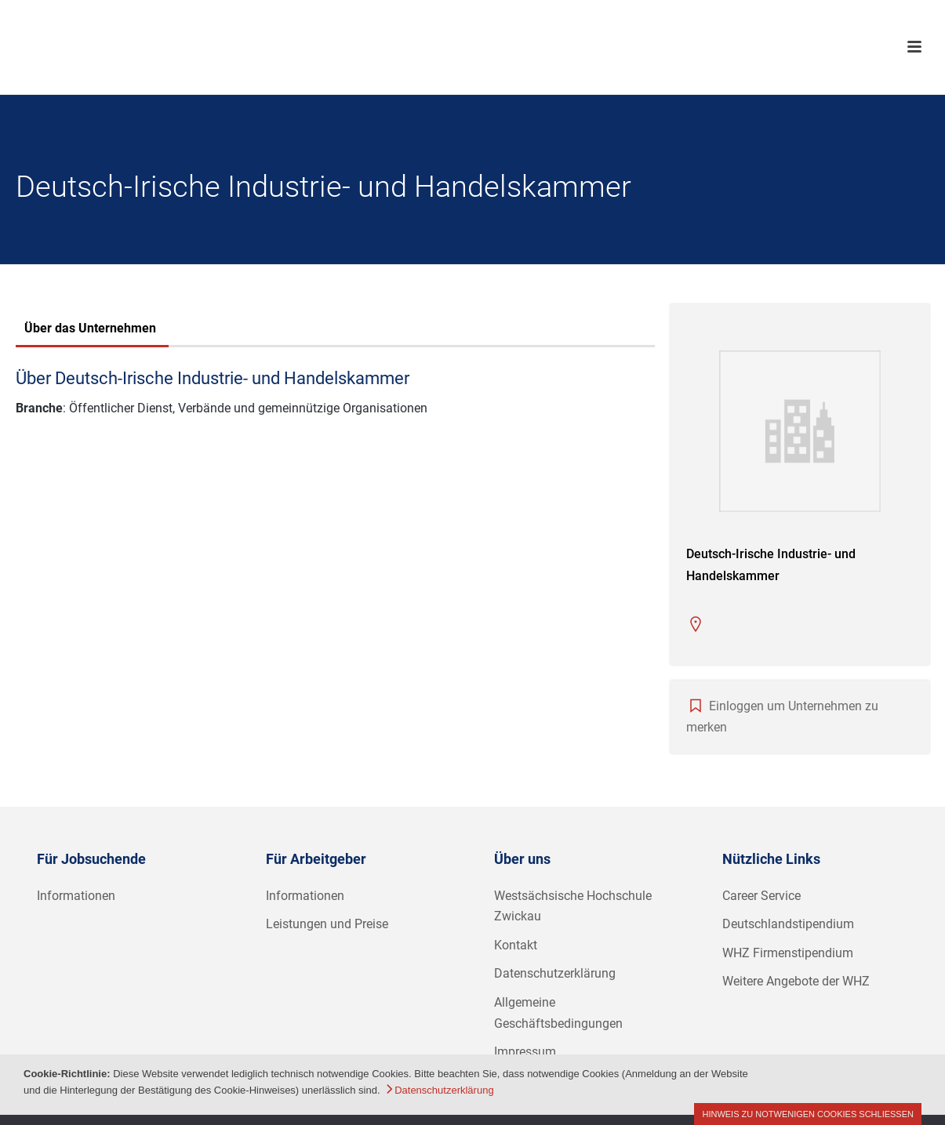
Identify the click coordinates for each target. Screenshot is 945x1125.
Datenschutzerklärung (555, 973)
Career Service (761, 895)
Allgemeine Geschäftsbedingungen (558, 1013)
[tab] (90, 330)
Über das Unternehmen (90, 328)
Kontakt (515, 945)
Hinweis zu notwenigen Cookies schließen (808, 1114)
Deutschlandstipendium (788, 923)
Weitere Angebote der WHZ (796, 981)
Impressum (525, 1051)
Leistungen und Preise (327, 923)
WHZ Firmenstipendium (787, 952)
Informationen (76, 895)
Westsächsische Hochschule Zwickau (573, 906)
